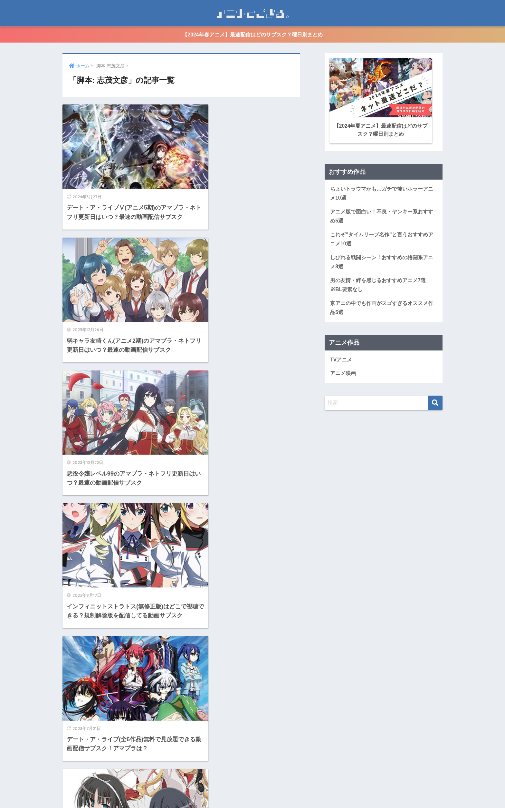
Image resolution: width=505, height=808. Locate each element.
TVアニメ (341, 358)
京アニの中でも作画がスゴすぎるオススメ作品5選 (381, 307)
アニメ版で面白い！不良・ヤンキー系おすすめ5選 (381, 214)
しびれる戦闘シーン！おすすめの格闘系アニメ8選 (381, 260)
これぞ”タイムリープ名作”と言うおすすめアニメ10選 (381, 238)
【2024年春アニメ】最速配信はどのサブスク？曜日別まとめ (252, 34)
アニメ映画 (343, 372)
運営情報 (230, 791)
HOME (252, 778)
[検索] (435, 402)
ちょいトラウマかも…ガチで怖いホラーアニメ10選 (381, 191)
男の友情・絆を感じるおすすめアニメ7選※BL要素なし (378, 284)
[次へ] (207, 736)
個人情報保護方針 (264, 791)
